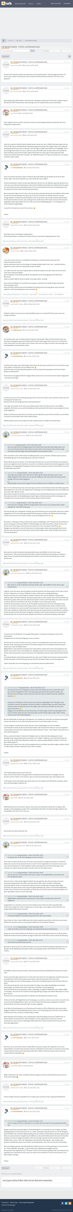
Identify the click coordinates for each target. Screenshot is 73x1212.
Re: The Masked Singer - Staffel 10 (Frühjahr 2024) (29, 62)
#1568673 (67, 760)
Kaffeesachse (17, 330)
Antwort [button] (6, 56)
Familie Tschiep (18, 225)
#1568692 (67, 819)
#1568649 (67, 222)
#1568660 (67, 385)
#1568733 (67, 1034)
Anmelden (67, 3)
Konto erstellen (56, 3)
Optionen (38, 1168)
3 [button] (63, 50)
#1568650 (67, 248)
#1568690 (67, 794)
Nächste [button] (68, 50)
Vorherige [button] (53, 50)
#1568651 (67, 301)
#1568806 (67, 1084)
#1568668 (67, 570)
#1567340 (67, 110)
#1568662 (67, 432)
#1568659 (67, 353)
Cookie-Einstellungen (8, 1205)
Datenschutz (14, 1202)
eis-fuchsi (16, 251)
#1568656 (67, 327)
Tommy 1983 (17, 65)
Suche (39, 4)
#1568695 (67, 958)
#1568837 (67, 1108)
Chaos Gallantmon (19, 435)
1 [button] (58, 50)
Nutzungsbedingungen (26, 1202)
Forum (31, 4)
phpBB (11, 1210)
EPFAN (15, 113)
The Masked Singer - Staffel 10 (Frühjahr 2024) (20, 47)
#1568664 (67, 540)
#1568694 (67, 842)
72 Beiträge (46, 50)
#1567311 (67, 88)
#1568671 (67, 675)
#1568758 (67, 1062)
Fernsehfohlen (18, 168)
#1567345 (67, 132)
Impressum (5, 1202)
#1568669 (67, 622)
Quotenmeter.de (20, 4)
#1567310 (67, 62)
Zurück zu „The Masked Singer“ (11, 1174)
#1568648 (67, 164)
